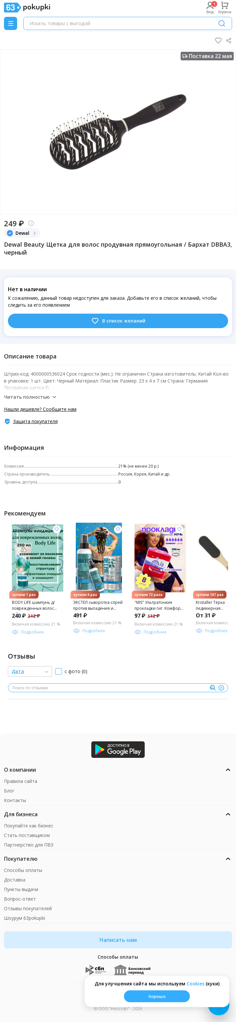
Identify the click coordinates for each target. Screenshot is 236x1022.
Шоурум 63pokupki (24, 918)
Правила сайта (20, 781)
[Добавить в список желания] (57, 529)
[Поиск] (222, 23)
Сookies (195, 983)
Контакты (15, 800)
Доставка (14, 880)
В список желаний (118, 321)
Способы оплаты (23, 870)
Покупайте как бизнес (28, 825)
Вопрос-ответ (20, 899)
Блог (9, 791)
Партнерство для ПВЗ (28, 845)
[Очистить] (221, 688)
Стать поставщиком (27, 835)
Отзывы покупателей (28, 908)
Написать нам (118, 940)
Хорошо (156, 996)
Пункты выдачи (21, 889)
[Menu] (10, 23)
